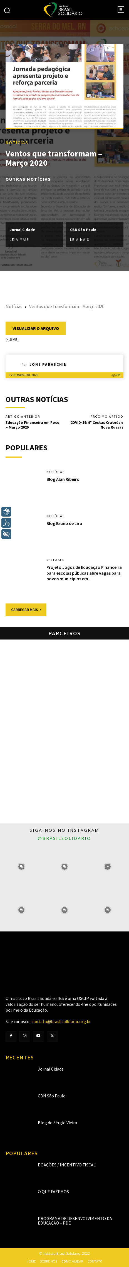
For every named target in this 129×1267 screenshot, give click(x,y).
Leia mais (19, 240)
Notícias (17, 143)
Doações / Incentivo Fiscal (67, 1165)
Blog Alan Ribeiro (63, 479)
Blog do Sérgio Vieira (57, 1122)
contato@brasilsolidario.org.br (61, 1021)
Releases (55, 560)
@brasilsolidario (64, 838)
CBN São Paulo (83, 229)
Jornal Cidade (22, 229)
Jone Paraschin (48, 364)
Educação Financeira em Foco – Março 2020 (32, 425)
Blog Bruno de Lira (64, 523)
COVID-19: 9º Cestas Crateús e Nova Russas (96, 425)
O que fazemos (53, 1191)
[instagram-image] (21, 866)
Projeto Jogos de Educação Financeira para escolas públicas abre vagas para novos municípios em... (84, 573)
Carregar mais (26, 609)
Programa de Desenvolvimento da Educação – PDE (75, 1221)
